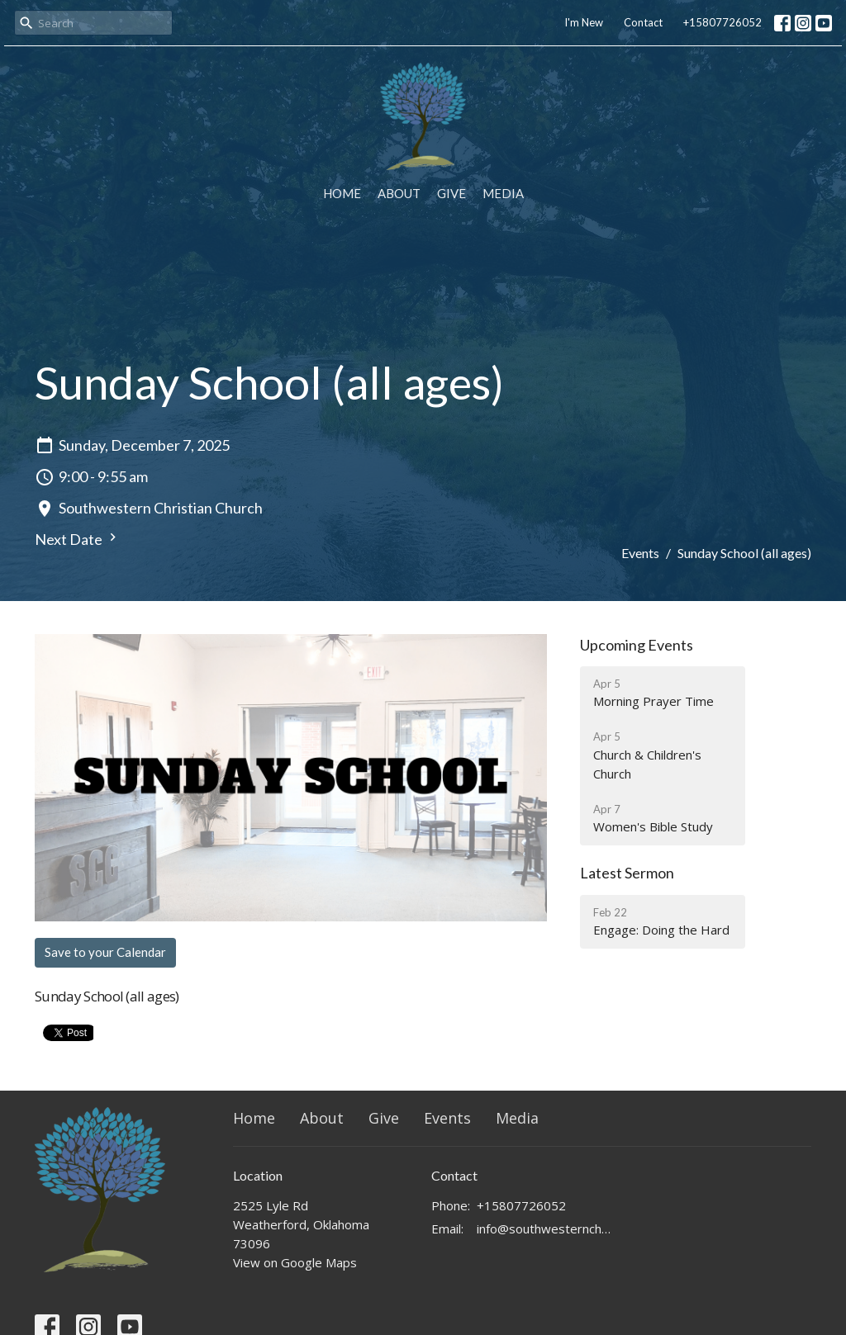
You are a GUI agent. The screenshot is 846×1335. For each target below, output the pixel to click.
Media (503, 193)
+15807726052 (722, 22)
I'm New (583, 22)
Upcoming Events (636, 645)
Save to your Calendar (105, 951)
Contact (643, 22)
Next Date (78, 538)
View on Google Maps (295, 1262)
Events (640, 553)
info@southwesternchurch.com (545, 1228)
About (399, 193)
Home (342, 193)
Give (451, 193)
